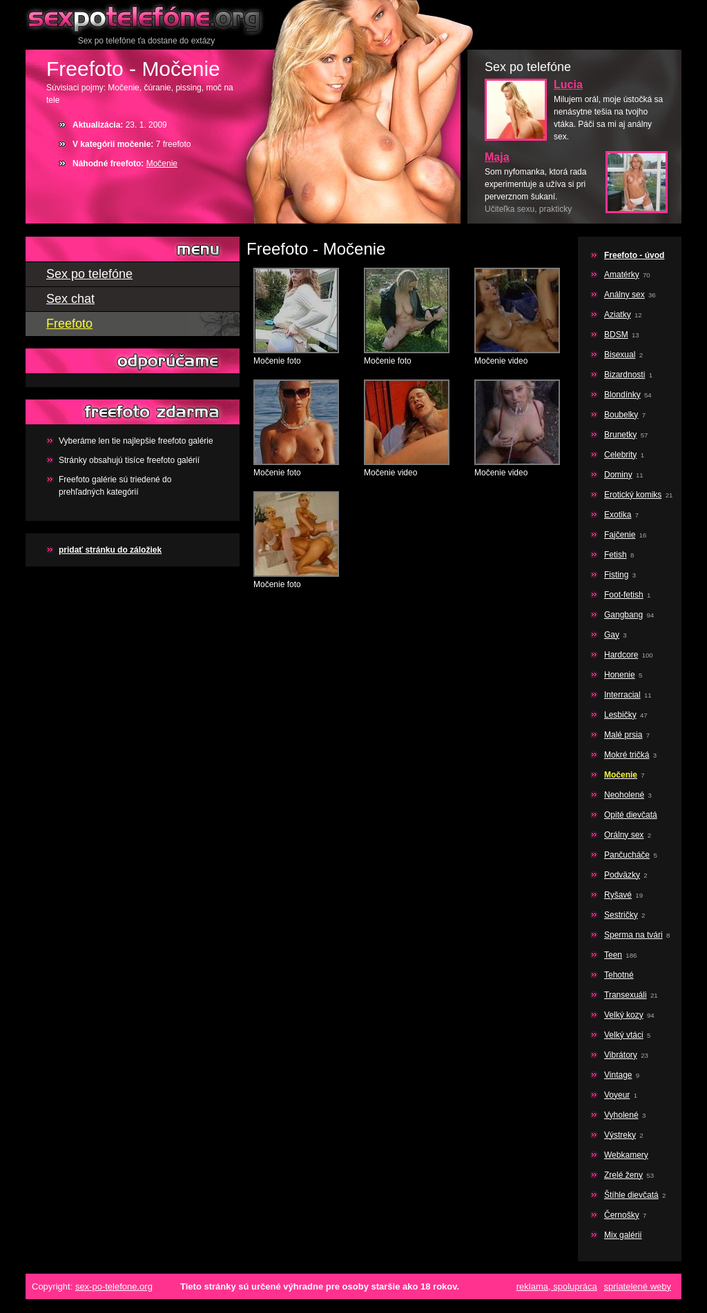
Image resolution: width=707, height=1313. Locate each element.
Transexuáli (625, 995)
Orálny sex (623, 835)
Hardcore (621, 655)
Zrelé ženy (623, 1175)
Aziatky (617, 314)
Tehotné (619, 975)
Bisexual (619, 354)
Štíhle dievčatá (631, 1195)
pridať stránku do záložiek (110, 550)
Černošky (621, 1215)
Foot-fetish (623, 595)
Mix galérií (623, 1235)
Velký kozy (623, 1015)
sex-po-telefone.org (114, 1286)
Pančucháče (627, 855)
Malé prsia (623, 735)
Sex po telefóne (146, 17)
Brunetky (620, 435)
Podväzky (622, 875)
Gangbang (623, 615)
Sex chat (70, 299)
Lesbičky (620, 715)
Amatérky (621, 274)
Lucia (568, 84)
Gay (611, 635)
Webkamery (626, 1155)
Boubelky (621, 414)
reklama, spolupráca (556, 1286)
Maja (497, 157)
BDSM (616, 334)
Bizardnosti (624, 374)
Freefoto (69, 323)
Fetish (615, 555)
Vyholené (621, 1115)
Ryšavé (618, 895)
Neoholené (624, 795)
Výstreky (620, 1135)
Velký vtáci (623, 1035)
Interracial (622, 695)
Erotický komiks (632, 495)
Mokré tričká (626, 755)
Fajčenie (619, 535)
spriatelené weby (637, 1286)
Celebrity (620, 455)
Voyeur (617, 1095)
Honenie (619, 675)
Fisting (616, 575)
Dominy (618, 475)
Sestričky (621, 915)
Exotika (617, 515)
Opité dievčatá (630, 815)
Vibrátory (620, 1055)
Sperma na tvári (633, 935)
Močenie (161, 163)
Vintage (618, 1075)
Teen (613, 955)
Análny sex (624, 294)
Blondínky (622, 394)
